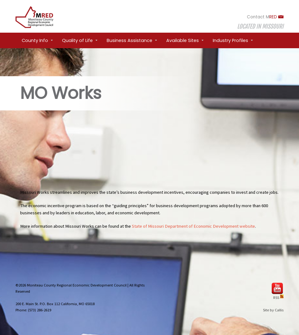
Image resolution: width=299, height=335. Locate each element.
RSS (278, 297)
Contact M (265, 17)
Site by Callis (273, 310)
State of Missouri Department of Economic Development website (193, 226)
